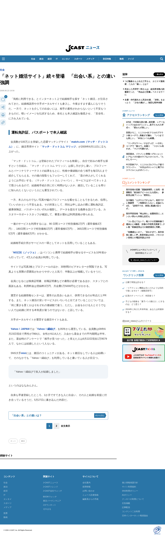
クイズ (131, 59)
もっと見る (159, 115)
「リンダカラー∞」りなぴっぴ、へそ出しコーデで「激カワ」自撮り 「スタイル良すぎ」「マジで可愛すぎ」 (145, 146)
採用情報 (86, 487)
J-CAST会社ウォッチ (52, 491)
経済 (50, 59)
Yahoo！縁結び (46, 329)
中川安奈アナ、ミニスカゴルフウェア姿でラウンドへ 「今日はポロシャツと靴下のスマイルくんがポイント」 (145, 167)
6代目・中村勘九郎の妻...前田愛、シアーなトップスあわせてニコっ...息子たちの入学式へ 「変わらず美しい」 (145, 125)
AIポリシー (127, 495)
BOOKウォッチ (50, 497)
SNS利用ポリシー (130, 491)
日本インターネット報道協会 (135, 515)
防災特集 (107, 59)
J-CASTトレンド (50, 487)
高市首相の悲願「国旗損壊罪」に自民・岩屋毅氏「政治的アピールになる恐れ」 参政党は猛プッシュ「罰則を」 (145, 192)
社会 (33, 59)
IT (57, 59)
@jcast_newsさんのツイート (137, 321)
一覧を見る (159, 74)
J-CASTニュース (50, 482)
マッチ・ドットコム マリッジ (59, 146)
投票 (6, 513)
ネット (13, 441)
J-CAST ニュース (82, 48)
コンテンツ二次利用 (131, 511)
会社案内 (86, 482)
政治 (41, 59)
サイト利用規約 (129, 487)
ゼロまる (47, 509)
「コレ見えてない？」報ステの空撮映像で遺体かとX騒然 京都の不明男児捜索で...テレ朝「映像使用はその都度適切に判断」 (145, 224)
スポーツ (78, 59)
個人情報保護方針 (130, 482)
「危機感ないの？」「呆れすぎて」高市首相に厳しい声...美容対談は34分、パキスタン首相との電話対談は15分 (145, 235)
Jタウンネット (49, 505)
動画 (122, 59)
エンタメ (66, 59)
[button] (3, 58)
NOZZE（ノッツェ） (25, 252)
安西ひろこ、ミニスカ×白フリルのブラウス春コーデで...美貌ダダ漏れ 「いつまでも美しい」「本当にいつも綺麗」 (145, 135)
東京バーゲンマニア (52, 501)
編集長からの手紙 (90, 499)
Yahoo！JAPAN (20, 329)
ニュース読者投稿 (90, 495)
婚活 (23, 441)
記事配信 (126, 507)
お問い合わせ (88, 491)
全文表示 (65, 426)
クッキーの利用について (133, 499)
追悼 (124, 74)
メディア (90, 59)
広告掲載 (126, 503)
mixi (23, 353)
